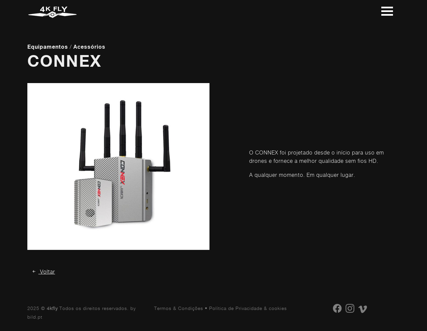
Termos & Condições (178, 308)
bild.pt (34, 317)
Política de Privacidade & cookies (248, 308)
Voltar (43, 272)
